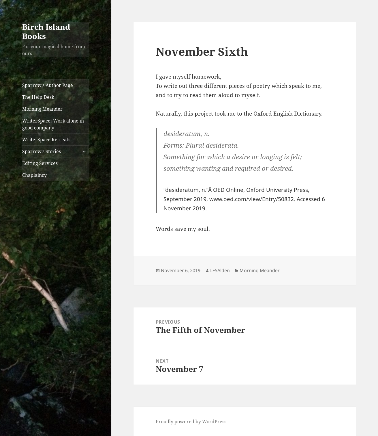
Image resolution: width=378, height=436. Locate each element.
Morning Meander (42, 109)
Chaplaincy (34, 175)
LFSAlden (220, 270)
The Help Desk (38, 97)
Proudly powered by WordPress (191, 421)
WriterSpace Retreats (46, 139)
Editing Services (40, 163)
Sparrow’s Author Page (47, 85)
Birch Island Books (46, 31)
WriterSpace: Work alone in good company (53, 124)
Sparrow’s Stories (41, 151)
